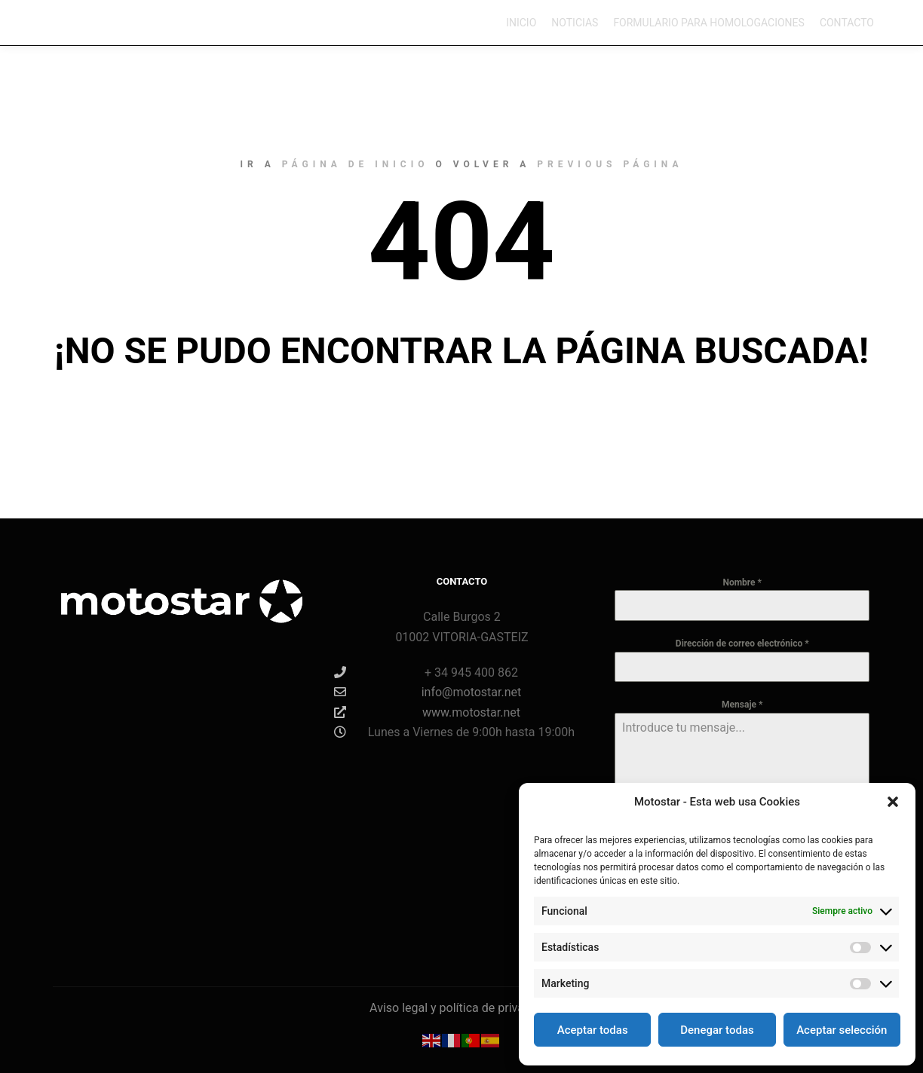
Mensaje (742, 704)
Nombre (742, 582)
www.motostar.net (427, 712)
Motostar (70, 22)
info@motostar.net (427, 692)
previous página (609, 164)
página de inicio (355, 164)
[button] (892, 801)
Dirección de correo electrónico (742, 643)
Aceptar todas (592, 1030)
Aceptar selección (841, 1030)
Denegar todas (716, 1030)
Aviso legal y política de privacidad (461, 1008)
